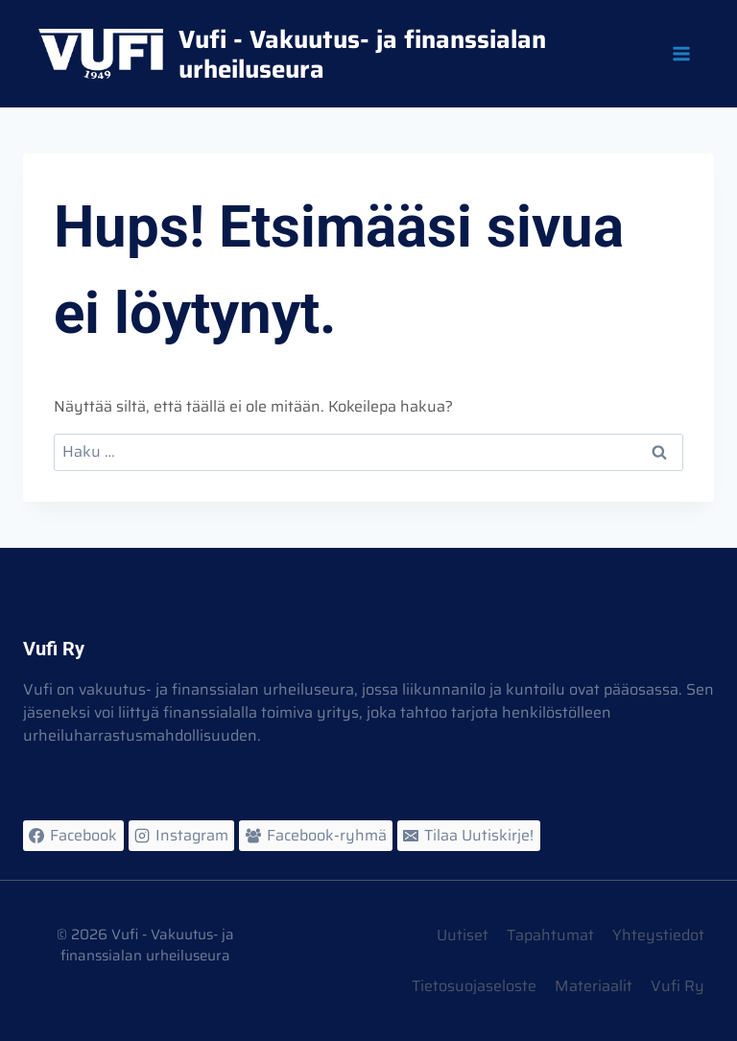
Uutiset (462, 935)
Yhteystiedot (658, 935)
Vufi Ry (677, 986)
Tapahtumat (550, 935)
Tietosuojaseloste (474, 986)
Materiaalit (593, 986)
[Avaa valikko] (680, 53)
